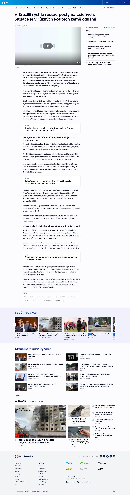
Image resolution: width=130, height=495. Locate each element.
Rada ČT (40, 474)
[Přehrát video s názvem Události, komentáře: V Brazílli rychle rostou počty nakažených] (48, 46)
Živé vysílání (18, 466)
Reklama (41, 466)
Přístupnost (45, 491)
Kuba (39, 300)
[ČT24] (5, 3)
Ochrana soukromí (35, 491)
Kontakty (41, 484)
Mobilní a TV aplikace (21, 482)
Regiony (48, 8)
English (27, 491)
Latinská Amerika (72, 297)
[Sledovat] (110, 7)
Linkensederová (47, 300)
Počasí (64, 8)
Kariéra (40, 476)
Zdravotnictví (61, 297)
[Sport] (103, 7)
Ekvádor (26, 300)
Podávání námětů (43, 479)
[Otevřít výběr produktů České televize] (126, 2)
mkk (16, 24)
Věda (69, 8)
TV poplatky (18, 469)
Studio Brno (41, 469)
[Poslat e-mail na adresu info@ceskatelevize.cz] (84, 482)
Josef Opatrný (50, 297)
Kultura (75, 8)
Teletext (17, 471)
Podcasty (83, 8)
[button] (48, 46)
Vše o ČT (17, 484)
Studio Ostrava (42, 471)
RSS (114, 491)
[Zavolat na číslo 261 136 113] (70, 482)
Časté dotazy (42, 482)
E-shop (17, 479)
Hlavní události (20, 8)
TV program (18, 463)
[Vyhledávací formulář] (112, 2)
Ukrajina (29, 8)
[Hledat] (119, 2)
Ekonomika (56, 8)
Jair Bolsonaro (58, 300)
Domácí (36, 8)
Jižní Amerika (40, 297)
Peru (33, 300)
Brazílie (32, 297)
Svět (42, 8)
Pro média (41, 463)
